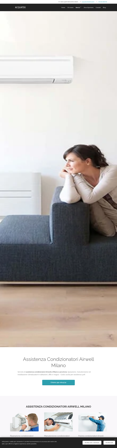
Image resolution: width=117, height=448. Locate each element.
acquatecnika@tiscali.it (88, 2)
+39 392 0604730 (102, 2)
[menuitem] (55, 7)
